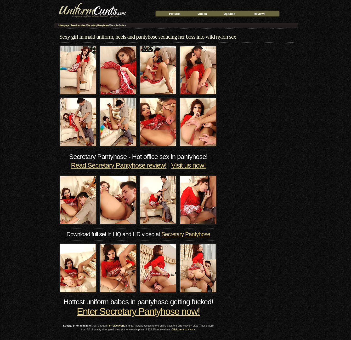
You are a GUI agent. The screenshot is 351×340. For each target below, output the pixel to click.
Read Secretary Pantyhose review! (118, 165)
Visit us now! (188, 165)
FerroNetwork (116, 325)
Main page (63, 25)
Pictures (174, 14)
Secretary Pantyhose (97, 25)
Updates (229, 14)
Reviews (259, 14)
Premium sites (78, 25)
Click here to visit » (183, 329)
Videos (202, 14)
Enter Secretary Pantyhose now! (138, 311)
